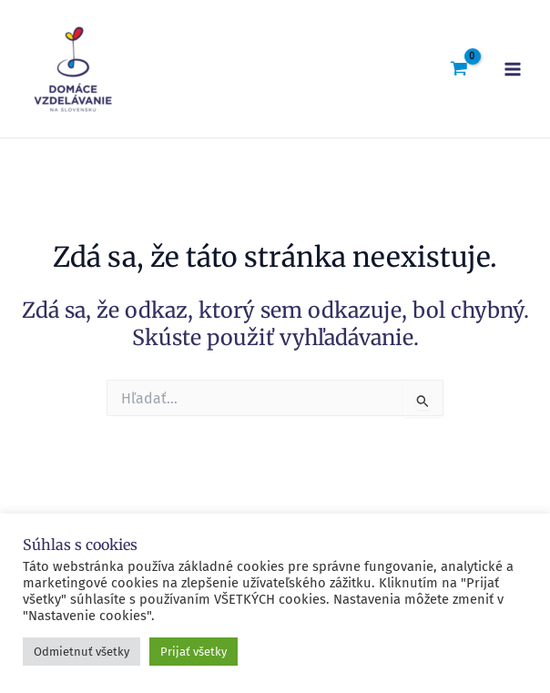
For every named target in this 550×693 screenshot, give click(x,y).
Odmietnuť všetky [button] (81, 651)
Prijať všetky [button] (193, 651)
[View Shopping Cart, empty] (459, 68)
